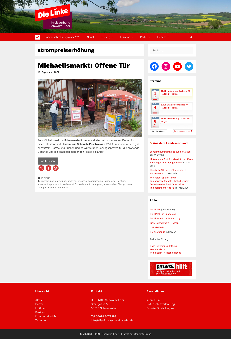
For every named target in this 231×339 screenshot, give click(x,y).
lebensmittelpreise (47, 184)
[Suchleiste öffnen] (191, 37)
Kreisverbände (157, 231)
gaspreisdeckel (96, 181)
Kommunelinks (157, 249)
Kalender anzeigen (183, 131)
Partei (147, 37)
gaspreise (110, 181)
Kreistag (109, 37)
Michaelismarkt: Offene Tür (84, 65)
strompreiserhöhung (114, 184)
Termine (40, 320)
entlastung (60, 181)
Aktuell (90, 37)
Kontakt (164, 37)
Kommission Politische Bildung (165, 252)
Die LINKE (155, 209)
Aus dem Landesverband (170, 143)
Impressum (153, 300)
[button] (41, 168)
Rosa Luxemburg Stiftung (163, 246)
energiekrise (47, 181)
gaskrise (72, 181)
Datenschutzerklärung (160, 304)
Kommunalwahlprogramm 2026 (62, 37)
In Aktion (128, 37)
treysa (129, 184)
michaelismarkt (66, 184)
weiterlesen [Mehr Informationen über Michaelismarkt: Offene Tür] (48, 161)
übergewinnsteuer (47, 187)
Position (40, 312)
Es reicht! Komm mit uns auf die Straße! (170, 151)
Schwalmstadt (82, 184)
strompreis (96, 184)
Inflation (121, 181)
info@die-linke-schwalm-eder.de (112, 320)
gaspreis (82, 181)
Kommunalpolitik (45, 316)
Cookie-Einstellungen (160, 308)
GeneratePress (142, 333)
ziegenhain (63, 187)
